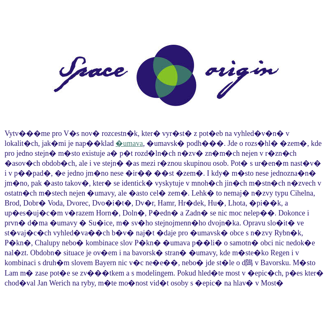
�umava (129, 143)
